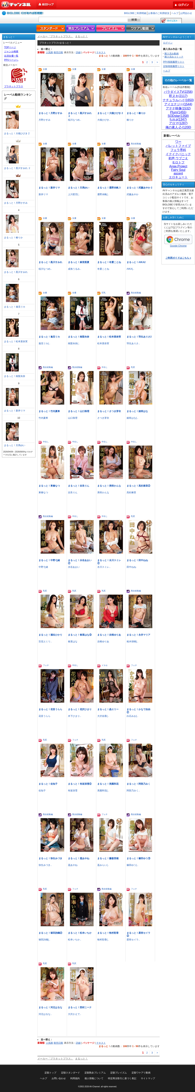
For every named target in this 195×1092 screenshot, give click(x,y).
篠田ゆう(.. (132, 865)
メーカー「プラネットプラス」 (55, 36)
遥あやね (72, 865)
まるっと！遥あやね (78, 858)
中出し (105, 367)
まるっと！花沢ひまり (80, 709)
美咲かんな (103, 492)
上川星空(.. (74, 194)
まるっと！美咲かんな (109, 485)
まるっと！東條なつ (49, 485)
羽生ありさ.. (133, 343)
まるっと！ (81, 36)
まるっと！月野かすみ (50, 113)
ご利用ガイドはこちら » (178, 257)
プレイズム (111, 28)
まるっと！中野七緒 (49, 560)
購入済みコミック (173, 57)
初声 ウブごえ (178, 158)
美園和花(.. (103, 790)
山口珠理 (72, 418)
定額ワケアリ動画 (141, 1072)
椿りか (130, 119)
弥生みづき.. (45, 865)
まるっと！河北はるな (50, 1007)
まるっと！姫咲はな (137, 411)
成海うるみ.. (74, 269)
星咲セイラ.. (133, 939)
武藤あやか (132, 194)
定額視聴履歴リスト (173, 66)
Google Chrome (178, 241)
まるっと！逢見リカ (49, 336)
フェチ (46, 665)
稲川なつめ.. (74, 119)
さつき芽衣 (103, 418)
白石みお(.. (132, 716)
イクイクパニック (178, 154)
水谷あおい (74, 567)
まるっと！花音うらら (50, 709)
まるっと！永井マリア (138, 634)
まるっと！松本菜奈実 (109, 336)
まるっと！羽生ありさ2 (139, 336)
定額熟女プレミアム (95, 1072)
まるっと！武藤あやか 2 (139, 187)
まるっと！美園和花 (108, 783)
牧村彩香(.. (103, 939)
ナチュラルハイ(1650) (178, 100)
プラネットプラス (13, 86)
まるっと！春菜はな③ (80, 634)
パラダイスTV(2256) (178, 91)
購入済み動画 (171, 53)
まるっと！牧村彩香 (108, 933)
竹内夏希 (43, 418)
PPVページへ (11, 60)
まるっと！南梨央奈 (78, 336)
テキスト (101, 52)
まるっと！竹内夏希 (49, 411)
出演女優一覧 (11, 55)
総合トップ (46, 4)
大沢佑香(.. (103, 716)
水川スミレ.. (103, 567)
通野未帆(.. (103, 194)
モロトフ (178, 162)
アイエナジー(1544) (178, 104)
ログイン (168, 42)
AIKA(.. (130, 269)
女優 (45, 69)
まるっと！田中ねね (137, 560)
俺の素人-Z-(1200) (178, 127)
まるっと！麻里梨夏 (78, 262)
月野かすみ (44, 119)
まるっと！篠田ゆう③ (138, 858)
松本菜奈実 (103, 343)
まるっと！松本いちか (80, 933)
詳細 (78, 52)
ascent (178, 173)
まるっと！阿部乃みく (138, 783)
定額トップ (50, 1072)
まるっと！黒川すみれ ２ (17, 168)
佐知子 (42, 790)
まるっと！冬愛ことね (109, 262)
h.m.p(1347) (178, 119)
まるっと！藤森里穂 (108, 858)
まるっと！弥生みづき (50, 858)
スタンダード (51, 28)
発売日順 (58, 52)
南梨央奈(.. (74, 343)
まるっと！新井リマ (49, 187)
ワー (178, 141)
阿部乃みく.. (133, 790)
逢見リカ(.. (44, 343)
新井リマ (43, 194)
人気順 (49, 52)
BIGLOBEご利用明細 (135, 13)
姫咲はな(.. (132, 418)
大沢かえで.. (74, 1014)
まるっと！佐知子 (48, 783)
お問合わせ (186, 13)
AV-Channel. (94, 1086)
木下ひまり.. (74, 716)
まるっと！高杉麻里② (138, 485)
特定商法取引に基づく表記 (122, 1078)
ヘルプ (174, 13)
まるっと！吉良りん (78, 485)
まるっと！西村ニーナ (80, 1007)
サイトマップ (148, 1078)
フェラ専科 (178, 150)
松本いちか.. (74, 939)
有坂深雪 (72, 790)
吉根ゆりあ (103, 641)
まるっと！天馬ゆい (78, 187)
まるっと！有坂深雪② (80, 783)
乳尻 (133, 367)
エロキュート (178, 177)
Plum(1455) (178, 112)
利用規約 (75, 1078)
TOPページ (10, 47)
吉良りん (72, 492)
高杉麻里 (131, 492)
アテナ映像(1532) (178, 108)
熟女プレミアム (81, 28)
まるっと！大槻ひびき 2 (110, 113)
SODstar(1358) (178, 115)
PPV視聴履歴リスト (173, 62)
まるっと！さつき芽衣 (109, 411)
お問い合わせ (59, 1078)
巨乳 (104, 293)
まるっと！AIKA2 (136, 262)
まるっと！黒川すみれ (50, 262)
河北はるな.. (45, 1014)
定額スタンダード (70, 1072)
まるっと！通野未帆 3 (109, 187)
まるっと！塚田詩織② (50, 933)
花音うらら (44, 716)
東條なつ (43, 492)
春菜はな (72, 641)
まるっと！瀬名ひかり (50, 634)
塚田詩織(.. (44, 939)
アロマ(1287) (178, 123)
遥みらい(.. (103, 865)
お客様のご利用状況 (158, 13)
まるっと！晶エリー (108, 709)
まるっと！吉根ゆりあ (109, 634)
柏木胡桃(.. (132, 641)
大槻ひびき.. (103, 119)
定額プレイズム (118, 1072)
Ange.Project (178, 166)
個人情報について (93, 1078)
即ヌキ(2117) (178, 96)
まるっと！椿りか (136, 113)
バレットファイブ (178, 145)
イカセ (105, 665)
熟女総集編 (136, 144)
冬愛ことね (103, 269)
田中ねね (131, 567)
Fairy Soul (178, 170)
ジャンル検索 (11, 51)
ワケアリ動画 (141, 28)
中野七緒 (43, 567)
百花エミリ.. (45, 641)
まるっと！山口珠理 (78, 411)
